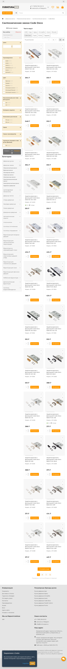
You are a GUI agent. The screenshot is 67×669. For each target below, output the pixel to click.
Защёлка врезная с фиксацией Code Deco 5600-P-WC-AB (53, 415)
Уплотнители (12, 222)
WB (3, 619)
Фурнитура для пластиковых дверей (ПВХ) (10, 256)
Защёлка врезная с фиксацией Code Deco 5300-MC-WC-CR (53, 328)
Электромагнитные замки (11, 183)
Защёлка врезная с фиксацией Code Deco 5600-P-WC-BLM (53, 459)
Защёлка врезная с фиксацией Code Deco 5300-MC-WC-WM (32, 197)
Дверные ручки (12, 161)
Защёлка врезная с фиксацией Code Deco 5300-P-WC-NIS (32, 241)
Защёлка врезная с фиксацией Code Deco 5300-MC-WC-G (53, 197)
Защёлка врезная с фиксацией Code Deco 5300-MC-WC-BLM (32, 328)
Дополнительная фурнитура (12, 282)
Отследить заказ (7, 598)
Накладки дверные (12, 204)
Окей (32, 663)
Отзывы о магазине (8, 612)
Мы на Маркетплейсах (11, 616)
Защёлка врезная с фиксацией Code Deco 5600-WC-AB (32, 285)
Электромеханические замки (10, 180)
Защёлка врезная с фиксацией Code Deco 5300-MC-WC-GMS (32, 110)
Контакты (5, 600)
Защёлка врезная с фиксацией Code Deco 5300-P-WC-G (32, 154)
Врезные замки (8, 170)
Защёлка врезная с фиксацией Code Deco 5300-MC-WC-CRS (53, 67)
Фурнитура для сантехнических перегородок (8, 242)
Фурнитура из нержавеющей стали (10, 249)
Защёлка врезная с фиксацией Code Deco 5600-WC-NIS (32, 459)
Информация (7, 588)
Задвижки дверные (9, 185)
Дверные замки (10, 18)
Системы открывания (12, 231)
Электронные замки (9, 177)
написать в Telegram (38, 8)
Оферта (42, 653)
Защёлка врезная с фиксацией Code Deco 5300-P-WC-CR (53, 241)
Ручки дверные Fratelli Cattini (43, 603)
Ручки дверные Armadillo (42, 596)
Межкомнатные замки (23, 18)
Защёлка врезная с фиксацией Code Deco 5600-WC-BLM (53, 372)
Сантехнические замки (39, 18)
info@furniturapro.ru (42, 624)
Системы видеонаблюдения (12, 288)
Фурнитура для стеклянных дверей (12, 262)
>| (50, 574)
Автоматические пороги (12, 217)
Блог (3, 607)
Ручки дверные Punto (41, 605)
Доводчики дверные (12, 212)
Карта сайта (6, 610)
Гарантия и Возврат (8, 596)
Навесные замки (8, 174)
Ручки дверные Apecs (41, 593)
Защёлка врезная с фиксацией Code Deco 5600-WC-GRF (53, 503)
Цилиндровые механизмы (12, 190)
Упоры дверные (12, 200)
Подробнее (26, 663)
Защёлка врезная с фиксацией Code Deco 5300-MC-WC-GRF (53, 110)
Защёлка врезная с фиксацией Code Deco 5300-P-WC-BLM (53, 285)
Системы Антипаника (10, 226)
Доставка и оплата (8, 593)
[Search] (41, 12)
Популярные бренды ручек (45, 588)
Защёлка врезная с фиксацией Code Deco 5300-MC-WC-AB (32, 372)
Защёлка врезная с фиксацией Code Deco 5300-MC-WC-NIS (53, 154)
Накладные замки (8, 172)
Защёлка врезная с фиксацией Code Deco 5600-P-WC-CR (32, 546)
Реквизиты (5, 591)
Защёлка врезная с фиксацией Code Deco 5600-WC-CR (32, 415)
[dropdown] (3, 1)
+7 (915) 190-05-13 (37, 6)
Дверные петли (12, 196)
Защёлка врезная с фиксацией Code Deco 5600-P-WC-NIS (32, 503)
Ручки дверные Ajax (40, 591)
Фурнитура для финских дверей (11, 272)
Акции (4, 605)
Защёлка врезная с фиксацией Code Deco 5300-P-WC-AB (32, 67)
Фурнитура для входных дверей (11, 235)
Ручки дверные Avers (40, 598)
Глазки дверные (8, 208)
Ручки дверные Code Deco (42, 600)
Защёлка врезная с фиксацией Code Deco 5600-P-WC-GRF (53, 546)
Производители (7, 603)
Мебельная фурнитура (12, 278)
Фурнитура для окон (12, 268)
